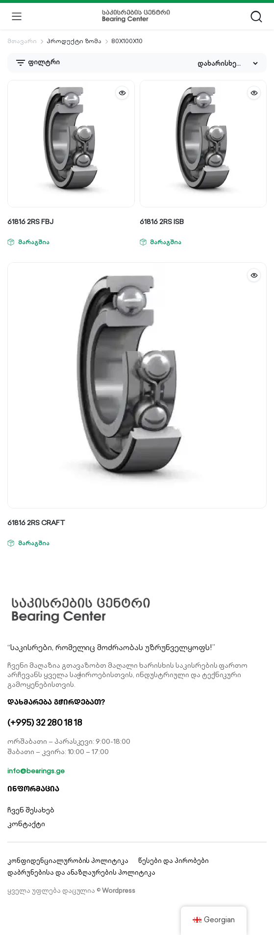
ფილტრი (37, 63)
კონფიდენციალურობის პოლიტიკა (67, 860)
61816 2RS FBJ (30, 221)
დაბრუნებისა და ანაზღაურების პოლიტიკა (81, 872)
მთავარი (22, 41)
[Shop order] (227, 63)
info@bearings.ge (36, 771)
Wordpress (118, 890)
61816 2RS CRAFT (36, 522)
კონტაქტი (26, 824)
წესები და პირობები (173, 860)
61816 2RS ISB (162, 221)
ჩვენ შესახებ (30, 810)
